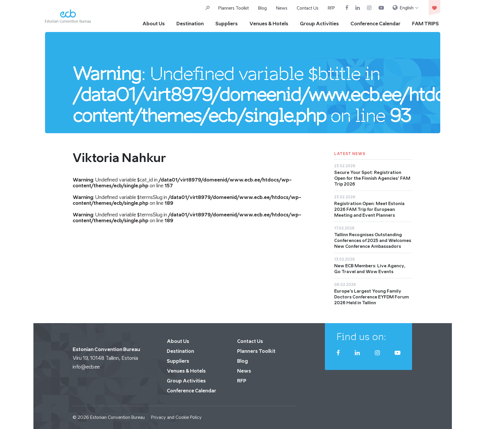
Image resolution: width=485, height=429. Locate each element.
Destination (190, 23)
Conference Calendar (375, 23)
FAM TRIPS (425, 23)
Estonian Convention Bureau (117, 417)
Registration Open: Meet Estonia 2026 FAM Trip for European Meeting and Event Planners (369, 209)
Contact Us (307, 8)
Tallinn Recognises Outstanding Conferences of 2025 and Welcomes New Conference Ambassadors (372, 240)
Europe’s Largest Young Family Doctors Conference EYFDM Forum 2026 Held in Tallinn (371, 297)
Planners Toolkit (233, 8)
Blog (262, 8)
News (281, 8)
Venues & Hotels (268, 23)
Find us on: (361, 336)
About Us (153, 23)
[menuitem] (405, 7)
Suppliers (226, 23)
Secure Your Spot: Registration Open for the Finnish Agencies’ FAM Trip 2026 (372, 178)
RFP (331, 8)
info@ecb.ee (86, 367)
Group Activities (319, 23)
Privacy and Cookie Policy (176, 417)
